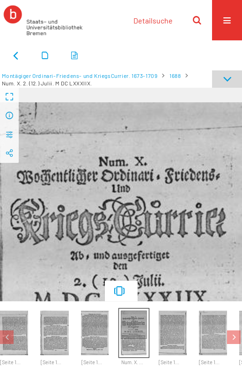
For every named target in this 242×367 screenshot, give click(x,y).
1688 (175, 75)
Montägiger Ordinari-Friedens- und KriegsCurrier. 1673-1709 (80, 75)
